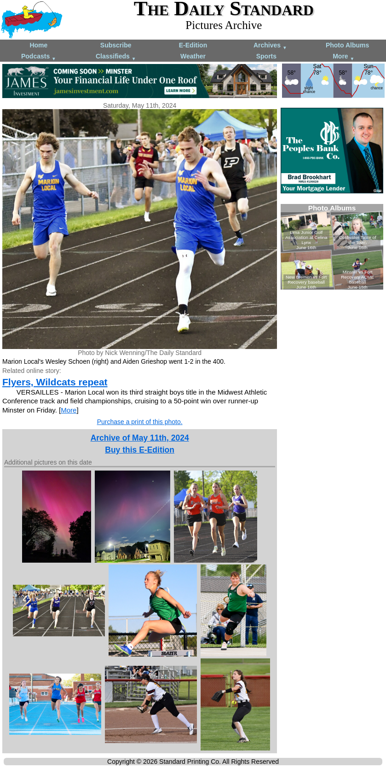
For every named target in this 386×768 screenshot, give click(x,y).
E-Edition (193, 45)
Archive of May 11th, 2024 (140, 437)
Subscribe (116, 45)
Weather (193, 56)
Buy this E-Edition (139, 449)
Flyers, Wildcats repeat (55, 382)
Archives (270, 45)
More (343, 56)
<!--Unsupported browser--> (332, 247)
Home (38, 45)
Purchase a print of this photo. (140, 421)
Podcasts (38, 56)
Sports (266, 56)
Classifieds (116, 56)
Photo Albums (347, 45)
